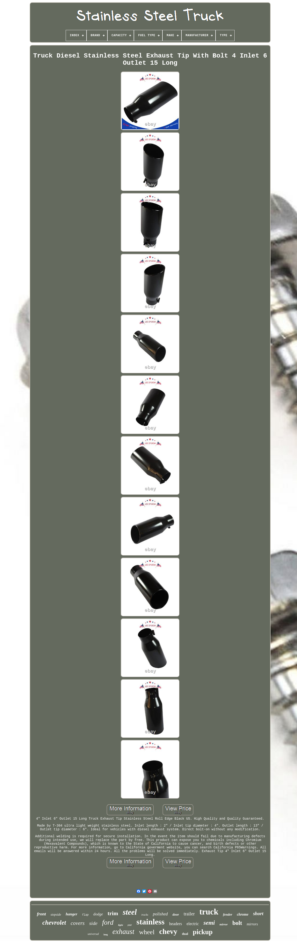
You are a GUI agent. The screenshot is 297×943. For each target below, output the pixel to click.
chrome (243, 914)
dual (185, 934)
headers (175, 923)
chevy (168, 931)
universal (93, 934)
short (258, 913)
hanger (71, 914)
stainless (150, 921)
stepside (56, 914)
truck (208, 911)
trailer (189, 913)
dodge (98, 914)
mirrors (252, 924)
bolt (237, 923)
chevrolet (54, 922)
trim (113, 913)
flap (85, 915)
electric (193, 923)
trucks (144, 914)
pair (130, 925)
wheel (147, 932)
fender (227, 914)
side (93, 923)
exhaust (124, 931)
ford (107, 922)
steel (130, 912)
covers (78, 923)
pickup (203, 932)
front (41, 913)
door (175, 914)
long (105, 934)
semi (209, 922)
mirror (224, 924)
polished (160, 913)
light (120, 925)
